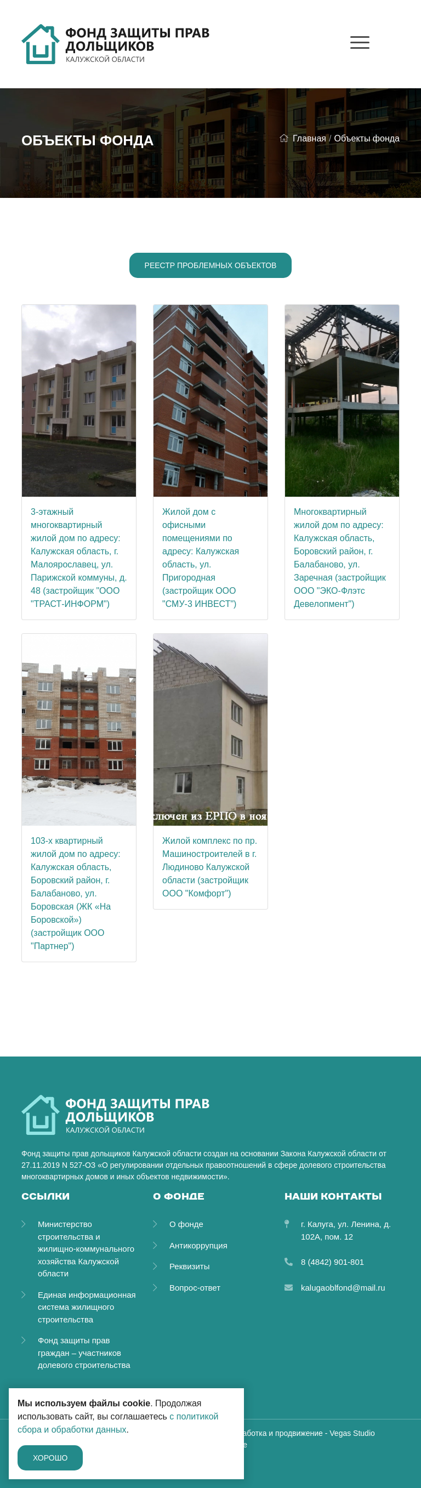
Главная (302, 138)
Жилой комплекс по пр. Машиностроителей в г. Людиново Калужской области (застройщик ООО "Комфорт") (209, 867)
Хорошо (50, 1457)
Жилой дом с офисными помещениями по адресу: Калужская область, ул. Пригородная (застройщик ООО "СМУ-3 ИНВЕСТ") (200, 558)
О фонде (186, 1224)
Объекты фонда (367, 138)
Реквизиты (189, 1266)
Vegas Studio (352, 1433)
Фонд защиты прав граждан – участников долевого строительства (84, 1353)
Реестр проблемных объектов (211, 265)
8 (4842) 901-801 (332, 1261)
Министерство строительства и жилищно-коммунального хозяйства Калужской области (86, 1248)
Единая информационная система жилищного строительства (87, 1307)
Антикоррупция (198, 1245)
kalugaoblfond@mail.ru (343, 1287)
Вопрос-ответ (194, 1287)
